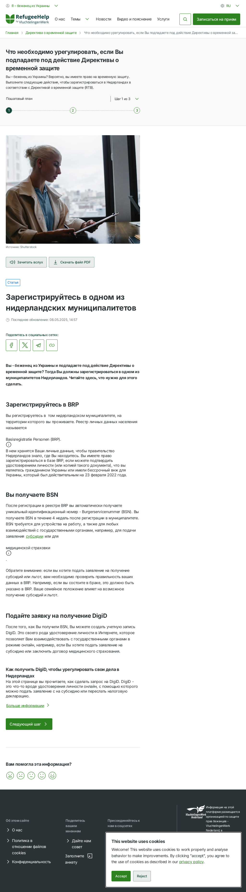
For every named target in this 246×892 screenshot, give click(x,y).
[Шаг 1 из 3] (9, 110)
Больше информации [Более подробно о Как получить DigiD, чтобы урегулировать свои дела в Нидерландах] (28, 705)
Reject (142, 876)
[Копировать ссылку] (52, 345)
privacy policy (191, 861)
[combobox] (32, 6)
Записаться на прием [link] (216, 19)
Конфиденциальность (28, 862)
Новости (103, 19)
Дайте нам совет (78, 843)
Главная (12, 33)
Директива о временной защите (50, 33)
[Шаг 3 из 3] (137, 110)
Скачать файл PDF (72, 262)
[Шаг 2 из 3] (73, 110)
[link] (27, 19)
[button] (73, 442)
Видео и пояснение (134, 19)
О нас (60, 19)
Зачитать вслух (26, 262)
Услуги (163, 19)
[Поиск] (185, 19)
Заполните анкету (79, 859)
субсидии (34, 536)
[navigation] (80, 19)
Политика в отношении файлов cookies (25, 846)
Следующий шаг (29, 724)
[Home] (27, 19)
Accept (121, 876)
